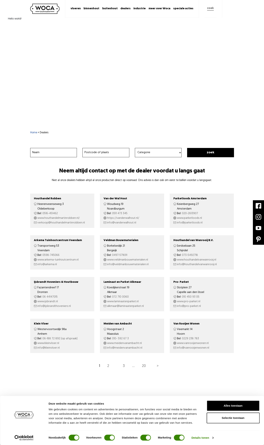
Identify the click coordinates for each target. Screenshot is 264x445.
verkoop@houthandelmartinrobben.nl (61, 222)
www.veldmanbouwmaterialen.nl (127, 259)
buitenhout (110, 8)
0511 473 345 (119, 213)
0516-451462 (50, 213)
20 (144, 366)
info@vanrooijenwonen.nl (193, 348)
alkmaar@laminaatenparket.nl (125, 306)
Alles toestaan (233, 405)
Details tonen (200, 437)
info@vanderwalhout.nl (121, 222)
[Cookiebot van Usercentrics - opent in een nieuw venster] (24, 438)
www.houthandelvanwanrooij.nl (196, 259)
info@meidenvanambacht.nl (124, 348)
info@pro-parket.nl (189, 306)
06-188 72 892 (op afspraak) (59, 338)
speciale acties (183, 8)
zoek (210, 8)
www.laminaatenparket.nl (123, 301)
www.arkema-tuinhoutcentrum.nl (58, 259)
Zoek (210, 152)
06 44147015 (50, 297)
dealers (125, 8)
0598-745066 (50, 255)
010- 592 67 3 (120, 338)
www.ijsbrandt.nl (47, 301)
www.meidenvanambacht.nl (124, 343)
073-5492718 (190, 255)
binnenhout (91, 8)
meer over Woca (159, 8)
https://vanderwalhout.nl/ (123, 218)
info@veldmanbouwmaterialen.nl (128, 264)
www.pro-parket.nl (188, 301)
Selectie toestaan (233, 417)
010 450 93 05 (190, 297)
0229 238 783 (190, 338)
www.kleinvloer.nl (48, 343)
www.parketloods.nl (189, 218)
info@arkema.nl (47, 264)
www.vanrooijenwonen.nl (193, 343)
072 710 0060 (120, 297)
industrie (139, 8)
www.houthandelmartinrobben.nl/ (58, 218)
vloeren (76, 8)
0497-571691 (119, 255)
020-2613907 (190, 213)
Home (33, 132)
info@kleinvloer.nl (48, 348)
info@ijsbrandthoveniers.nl (54, 306)
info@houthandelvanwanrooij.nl (197, 264)
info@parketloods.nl (189, 222)
